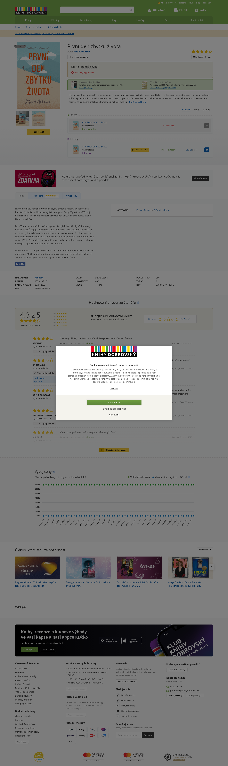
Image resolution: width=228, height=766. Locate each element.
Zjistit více (114, 388)
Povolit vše (114, 402)
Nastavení (114, 415)
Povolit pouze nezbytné (114, 409)
